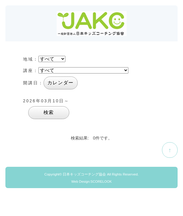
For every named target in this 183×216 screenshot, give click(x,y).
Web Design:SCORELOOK (91, 181)
